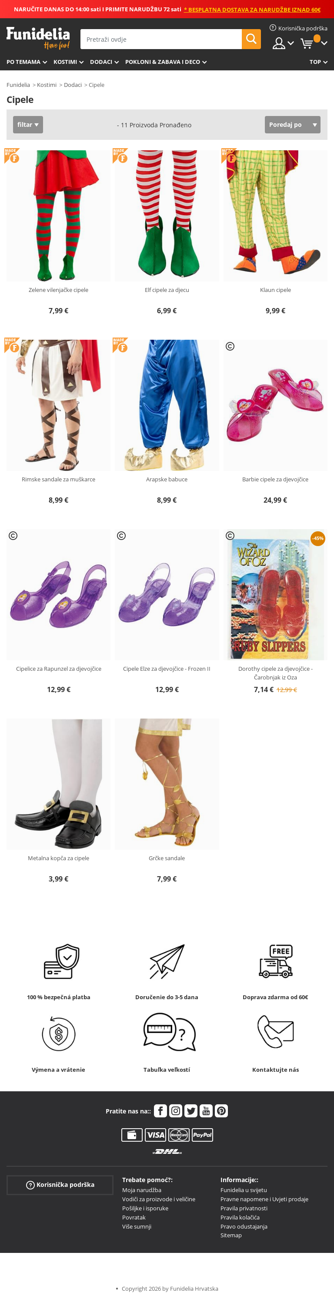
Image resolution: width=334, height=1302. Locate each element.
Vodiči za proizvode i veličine (158, 1199)
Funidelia (18, 85)
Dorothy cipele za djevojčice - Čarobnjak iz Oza (275, 673)
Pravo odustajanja (243, 1226)
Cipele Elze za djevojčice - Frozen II (166, 669)
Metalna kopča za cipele (58, 858)
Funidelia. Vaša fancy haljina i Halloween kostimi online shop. (38, 38)
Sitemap (231, 1235)
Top (315, 62)
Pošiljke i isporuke (145, 1208)
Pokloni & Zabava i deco (162, 62)
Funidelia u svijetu (243, 1190)
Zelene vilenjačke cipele (58, 290)
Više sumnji (136, 1226)
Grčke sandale (167, 858)
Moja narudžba (141, 1190)
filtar (24, 124)
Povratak (134, 1217)
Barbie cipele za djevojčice (275, 479)
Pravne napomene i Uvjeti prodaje (264, 1199)
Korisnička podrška (60, 1184)
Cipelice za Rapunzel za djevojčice (58, 669)
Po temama (23, 62)
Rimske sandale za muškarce (58, 479)
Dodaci (101, 62)
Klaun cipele (275, 290)
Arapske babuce (166, 479)
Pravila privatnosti (243, 1208)
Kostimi (65, 62)
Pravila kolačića (240, 1217)
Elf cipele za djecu (167, 290)
